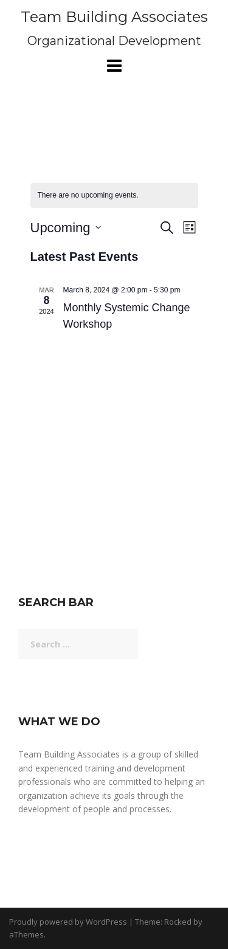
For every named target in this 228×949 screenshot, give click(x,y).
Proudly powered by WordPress (68, 921)
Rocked (178, 921)
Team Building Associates (114, 17)
